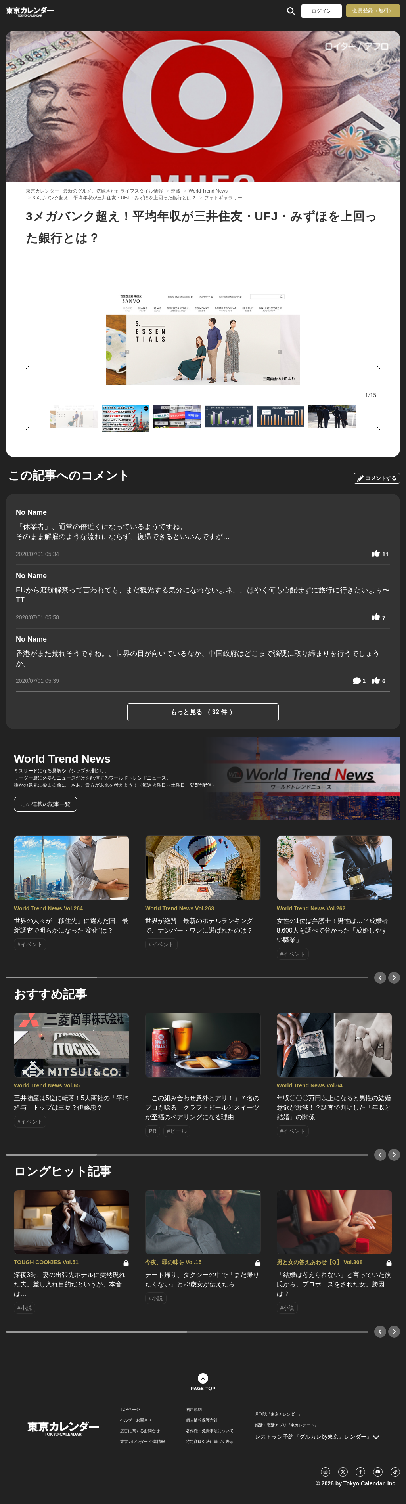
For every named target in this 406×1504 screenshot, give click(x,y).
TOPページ (130, 1410)
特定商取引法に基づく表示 (210, 1442)
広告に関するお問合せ (140, 1431)
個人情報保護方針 (202, 1420)
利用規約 (194, 1410)
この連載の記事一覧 (46, 804)
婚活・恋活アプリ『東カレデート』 (286, 1425)
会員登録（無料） (373, 10)
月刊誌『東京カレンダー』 (279, 1414)
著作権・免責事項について (210, 1431)
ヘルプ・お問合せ (136, 1420)
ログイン (321, 11)
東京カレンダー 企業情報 (142, 1442)
